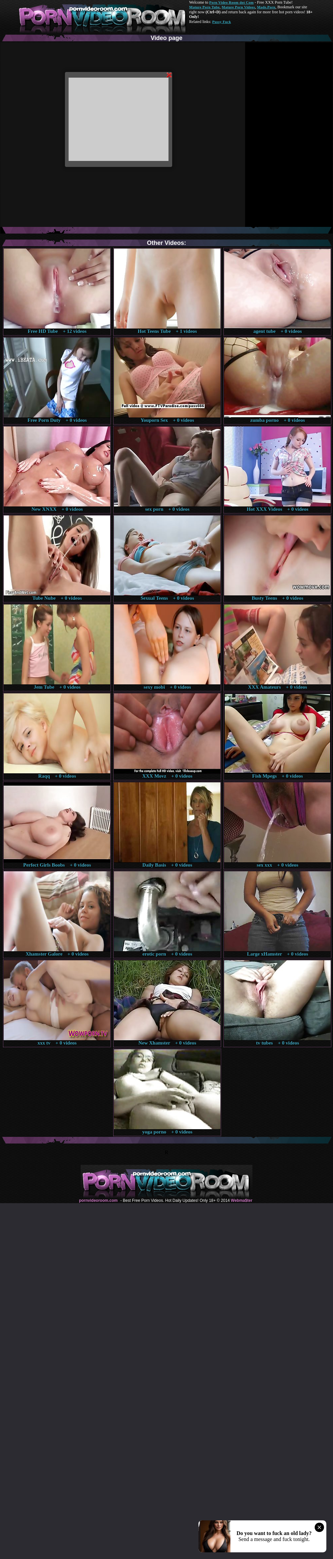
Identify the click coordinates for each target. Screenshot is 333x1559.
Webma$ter (241, 1200)
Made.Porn (266, 7)
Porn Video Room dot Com (231, 2)
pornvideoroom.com (98, 1200)
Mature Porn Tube (204, 7)
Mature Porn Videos (238, 7)
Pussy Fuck (221, 22)
